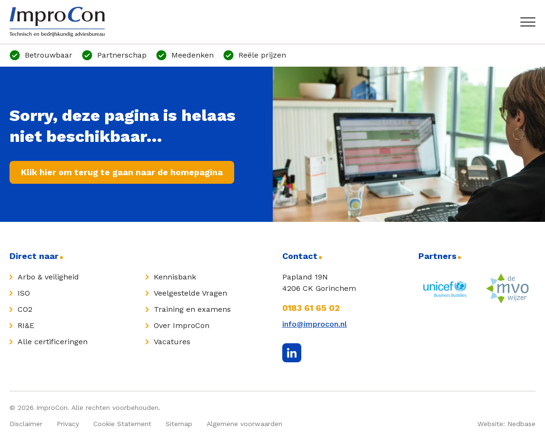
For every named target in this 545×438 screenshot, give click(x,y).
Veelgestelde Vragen (190, 293)
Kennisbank (175, 276)
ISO (24, 293)
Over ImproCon (181, 325)
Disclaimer (26, 424)
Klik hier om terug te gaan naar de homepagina (122, 172)
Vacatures (172, 341)
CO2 (25, 309)
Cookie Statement (122, 424)
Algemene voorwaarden (244, 424)
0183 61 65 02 (311, 308)
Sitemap (179, 424)
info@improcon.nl (314, 323)
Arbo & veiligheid (48, 276)
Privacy (68, 424)
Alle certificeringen (53, 341)
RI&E (26, 325)
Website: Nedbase (506, 424)
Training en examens (192, 309)
